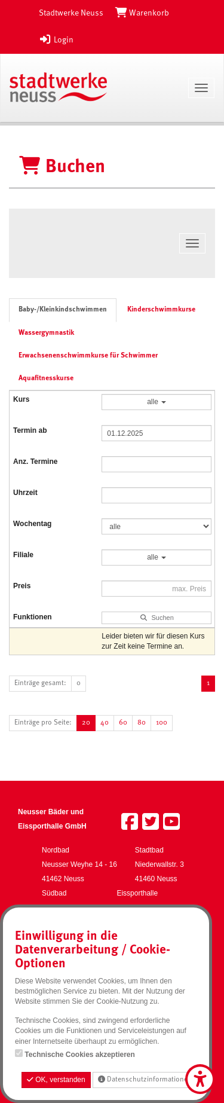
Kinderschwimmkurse (161, 309)
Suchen (157, 617)
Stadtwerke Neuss (71, 13)
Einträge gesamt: (40, 683)
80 (141, 722)
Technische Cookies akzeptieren (79, 1054)
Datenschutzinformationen (145, 1079)
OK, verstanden (56, 1079)
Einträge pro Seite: (43, 722)
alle (156, 402)
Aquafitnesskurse (46, 378)
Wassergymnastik (46, 333)
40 (104, 722)
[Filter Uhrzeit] (156, 495)
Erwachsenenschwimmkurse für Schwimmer (88, 355)
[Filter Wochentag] (156, 526)
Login (56, 40)
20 (86, 722)
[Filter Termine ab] (156, 433)
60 (123, 722)
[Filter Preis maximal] (156, 588)
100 (161, 722)
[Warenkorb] (142, 13)
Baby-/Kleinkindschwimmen (63, 309)
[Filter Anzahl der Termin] (156, 464)
